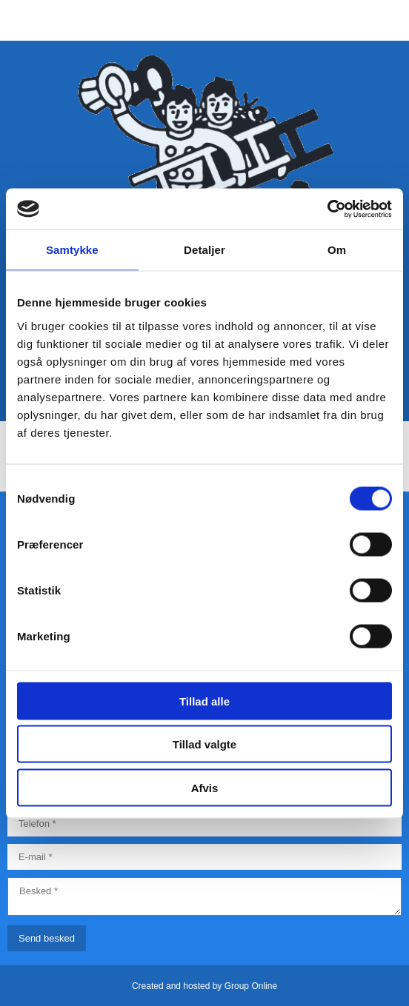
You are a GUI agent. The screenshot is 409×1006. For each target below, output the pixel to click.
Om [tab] (336, 250)
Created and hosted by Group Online (204, 986)
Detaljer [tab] (204, 250)
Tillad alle (204, 700)
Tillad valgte (204, 744)
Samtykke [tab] (72, 250)
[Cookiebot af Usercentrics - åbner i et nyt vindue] (327, 208)
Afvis (205, 787)
